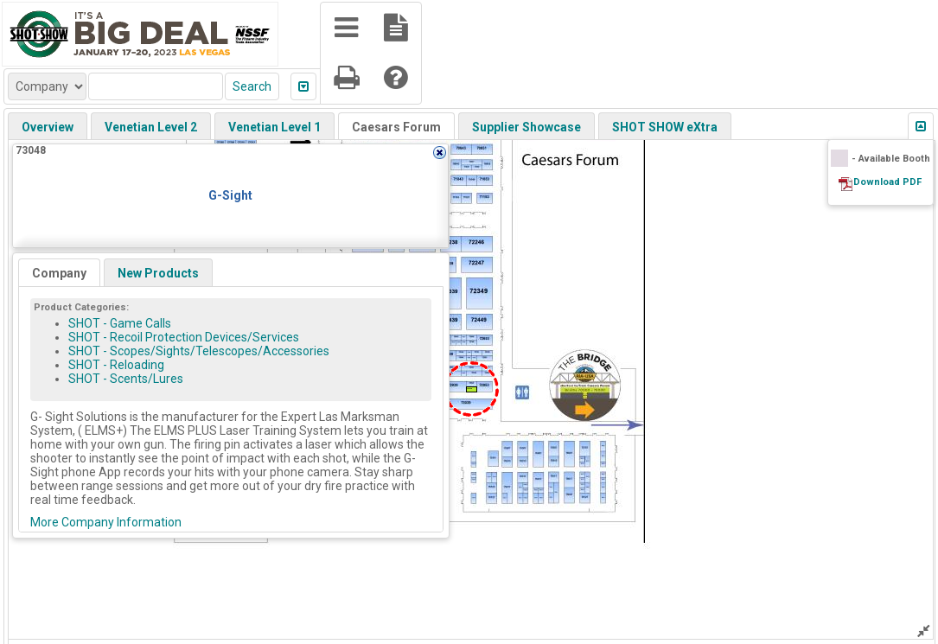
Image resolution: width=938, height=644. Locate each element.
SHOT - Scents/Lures (125, 379)
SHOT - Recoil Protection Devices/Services (183, 337)
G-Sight (230, 195)
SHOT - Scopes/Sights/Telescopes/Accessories (198, 351)
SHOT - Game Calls (119, 323)
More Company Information (106, 522)
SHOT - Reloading (116, 365)
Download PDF (887, 182)
